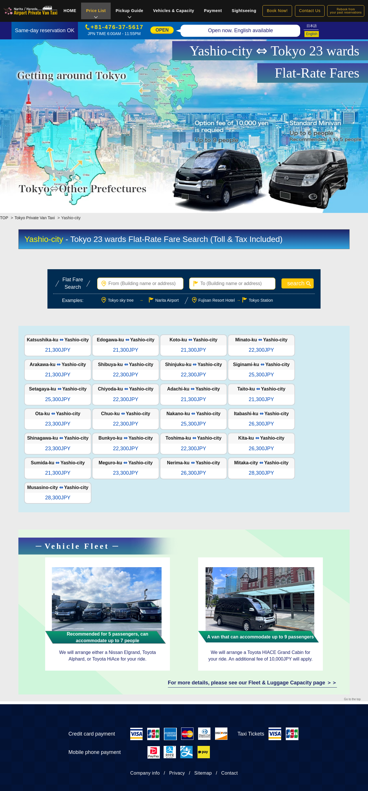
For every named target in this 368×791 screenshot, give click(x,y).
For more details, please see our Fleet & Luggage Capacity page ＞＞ (252, 683)
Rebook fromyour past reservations (346, 11)
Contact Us (310, 10)
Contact (229, 773)
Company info (145, 773)
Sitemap (203, 773)
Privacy (177, 773)
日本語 (311, 26)
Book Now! (277, 10)
